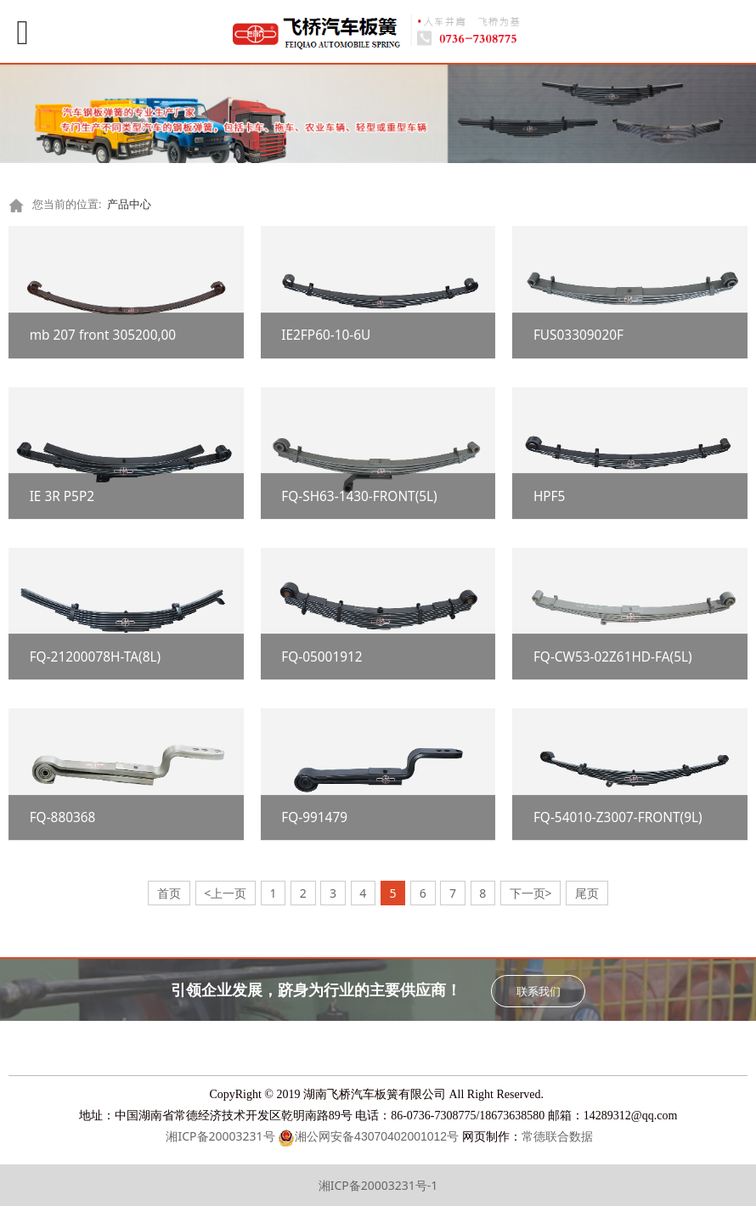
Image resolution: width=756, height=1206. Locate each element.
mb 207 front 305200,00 (103, 336)
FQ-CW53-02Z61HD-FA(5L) (612, 657)
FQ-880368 (63, 817)
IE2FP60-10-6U (325, 336)
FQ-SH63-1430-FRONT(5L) (359, 496)
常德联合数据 (557, 1136)
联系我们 (538, 991)
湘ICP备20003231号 (219, 1136)
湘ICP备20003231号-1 (378, 1185)
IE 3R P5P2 (62, 496)
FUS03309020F (578, 336)
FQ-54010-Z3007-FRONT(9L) (617, 817)
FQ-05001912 (321, 657)
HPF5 (549, 496)
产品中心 (129, 204)
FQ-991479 (314, 817)
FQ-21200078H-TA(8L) (95, 657)
